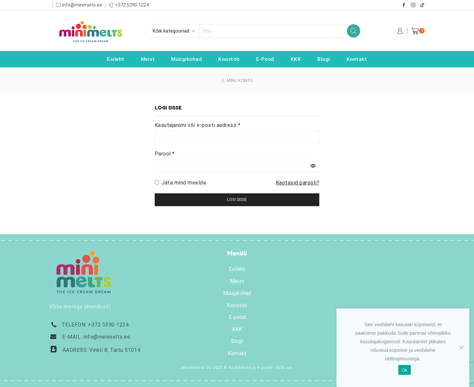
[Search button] (353, 30)
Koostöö (229, 59)
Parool (165, 153)
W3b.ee (284, 367)
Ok (404, 370)
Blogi (323, 59)
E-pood (265, 59)
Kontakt (357, 59)
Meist (148, 59)
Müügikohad (186, 59)
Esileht (115, 59)
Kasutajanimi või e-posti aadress (197, 124)
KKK (296, 59)
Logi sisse (237, 199)
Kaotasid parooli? (297, 183)
